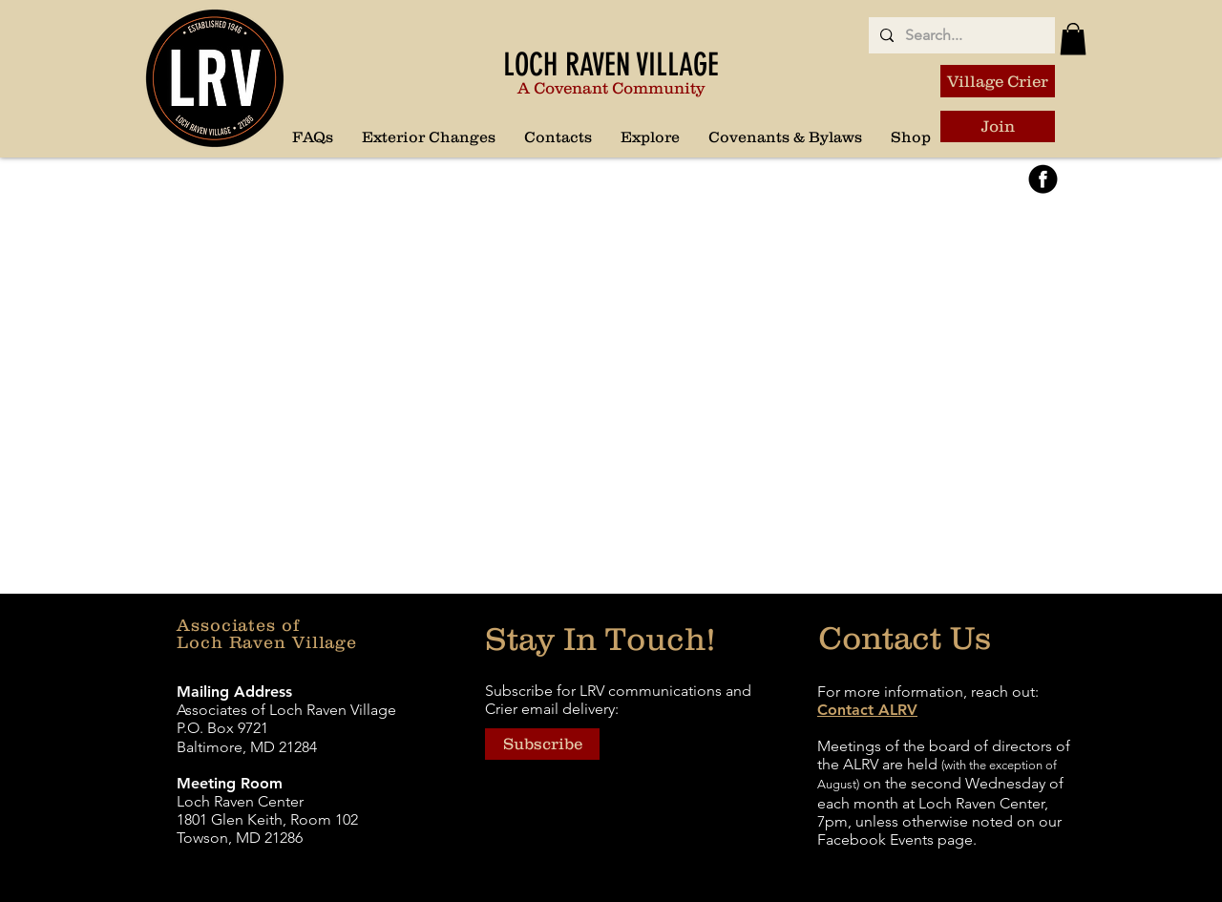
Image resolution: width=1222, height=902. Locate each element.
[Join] (997, 126)
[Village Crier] (997, 81)
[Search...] (960, 35)
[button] (650, 136)
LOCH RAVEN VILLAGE (611, 64)
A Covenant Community (611, 87)
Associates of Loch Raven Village (267, 634)
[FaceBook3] (1043, 179)
